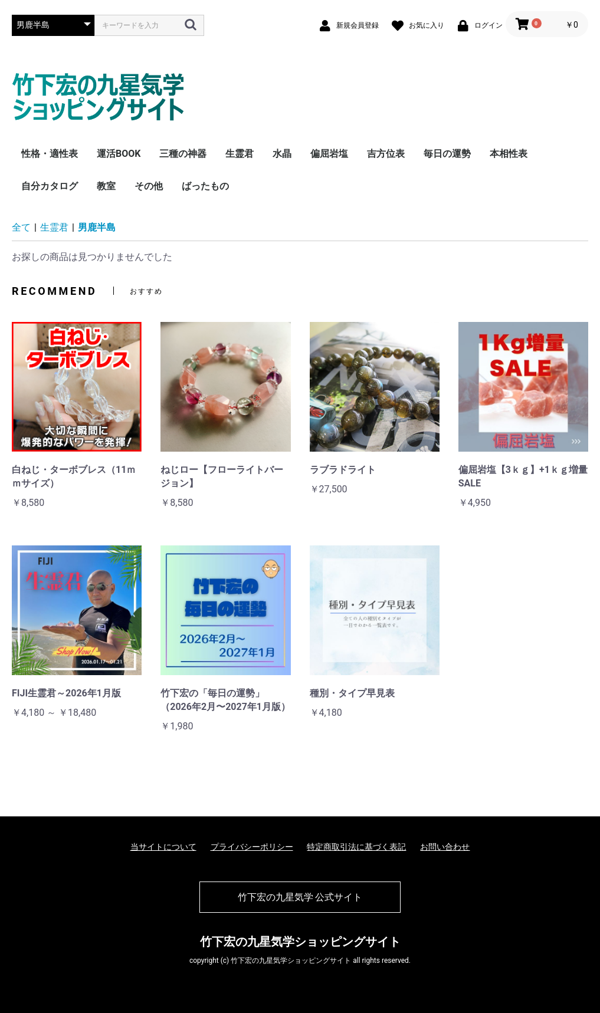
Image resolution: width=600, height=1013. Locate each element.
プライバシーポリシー (252, 846)
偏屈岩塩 (329, 153)
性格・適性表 (49, 153)
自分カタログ (49, 186)
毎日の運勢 (447, 153)
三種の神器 (182, 153)
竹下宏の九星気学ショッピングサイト (300, 942)
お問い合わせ (445, 846)
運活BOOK (118, 153)
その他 (149, 186)
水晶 (282, 153)
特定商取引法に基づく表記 (356, 846)
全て (21, 227)
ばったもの (205, 186)
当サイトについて (163, 846)
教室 (106, 186)
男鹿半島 (97, 227)
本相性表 (508, 153)
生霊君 (239, 153)
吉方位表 (386, 153)
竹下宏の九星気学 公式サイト (300, 897)
